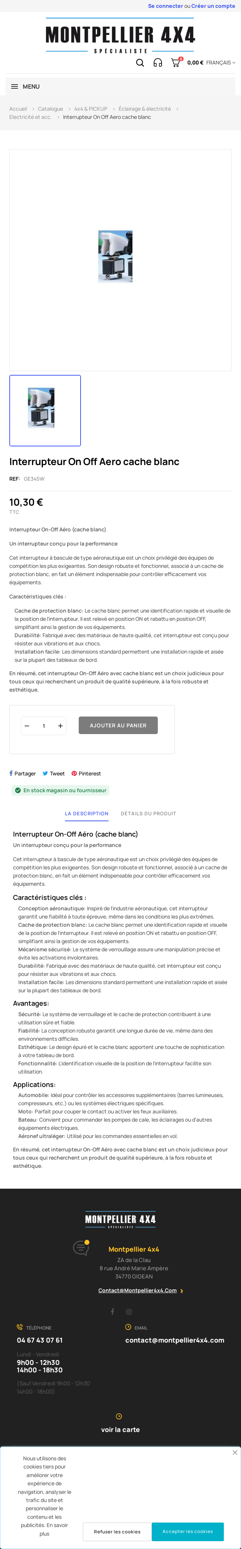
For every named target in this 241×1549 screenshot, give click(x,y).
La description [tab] (87, 813)
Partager (25, 773)
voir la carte (120, 1429)
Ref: (14, 478)
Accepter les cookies (188, 1531)
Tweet (57, 773)
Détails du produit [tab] (148, 813)
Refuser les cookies (117, 1532)
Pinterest (90, 773)
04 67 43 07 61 (40, 1339)
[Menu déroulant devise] (219, 63)
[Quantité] (43, 725)
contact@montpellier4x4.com (137, 1290)
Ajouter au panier (118, 725)
